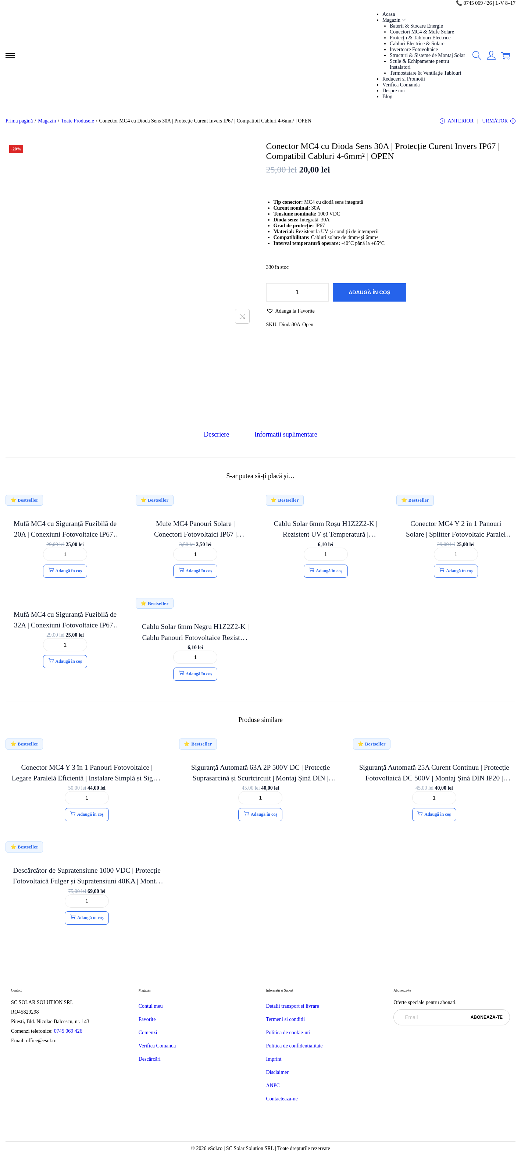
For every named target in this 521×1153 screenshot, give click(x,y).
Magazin (47, 121)
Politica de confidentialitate (294, 1046)
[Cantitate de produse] (297, 293)
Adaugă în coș (369, 293)
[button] (290, 312)
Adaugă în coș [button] (65, 570)
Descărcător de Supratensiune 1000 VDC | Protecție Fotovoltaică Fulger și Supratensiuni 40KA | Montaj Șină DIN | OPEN (87, 881)
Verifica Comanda (157, 1046)
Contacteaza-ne (282, 1099)
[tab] (217, 435)
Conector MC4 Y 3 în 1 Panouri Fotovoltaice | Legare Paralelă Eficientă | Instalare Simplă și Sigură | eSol (86, 778)
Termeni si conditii (285, 1019)
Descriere (217, 435)
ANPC (273, 1086)
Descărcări (150, 1059)
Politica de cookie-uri (288, 1033)
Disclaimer (277, 1072)
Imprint (274, 1059)
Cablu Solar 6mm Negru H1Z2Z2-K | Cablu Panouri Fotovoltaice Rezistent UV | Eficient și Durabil (195, 637)
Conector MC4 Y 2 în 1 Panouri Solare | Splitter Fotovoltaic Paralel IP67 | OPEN (456, 534)
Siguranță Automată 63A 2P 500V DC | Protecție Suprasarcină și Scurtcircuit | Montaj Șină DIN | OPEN (260, 778)
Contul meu (151, 1006)
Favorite (147, 1019)
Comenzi (148, 1033)
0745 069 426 (69, 1031)
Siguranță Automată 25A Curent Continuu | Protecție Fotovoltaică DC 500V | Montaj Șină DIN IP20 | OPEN (434, 778)
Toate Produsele (77, 121)
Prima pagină (19, 121)
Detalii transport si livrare (292, 1006)
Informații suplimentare (285, 435)
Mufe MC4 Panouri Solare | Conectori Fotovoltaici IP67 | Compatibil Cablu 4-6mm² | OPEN (195, 534)
